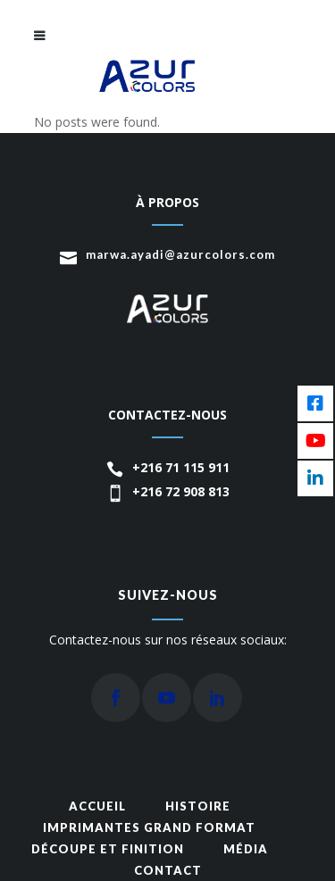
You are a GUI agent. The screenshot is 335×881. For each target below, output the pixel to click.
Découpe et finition (107, 849)
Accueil (97, 806)
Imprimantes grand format (149, 827)
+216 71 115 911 (181, 467)
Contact (168, 870)
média (245, 849)
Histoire (197, 806)
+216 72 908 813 (181, 491)
